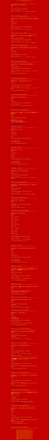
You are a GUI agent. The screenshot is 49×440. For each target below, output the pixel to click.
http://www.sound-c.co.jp (27, 328)
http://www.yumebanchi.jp (25, 109)
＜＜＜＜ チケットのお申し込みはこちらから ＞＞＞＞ (24, 0)
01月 (17, 430)
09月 (28, 430)
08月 (26, 430)
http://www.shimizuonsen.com (24, 372)
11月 (30, 430)
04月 (21, 430)
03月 (20, 430)
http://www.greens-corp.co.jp (23, 61)
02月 (19, 430)
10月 (29, 430)
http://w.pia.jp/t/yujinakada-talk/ (19, 121)
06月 (24, 430)
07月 (25, 430)
